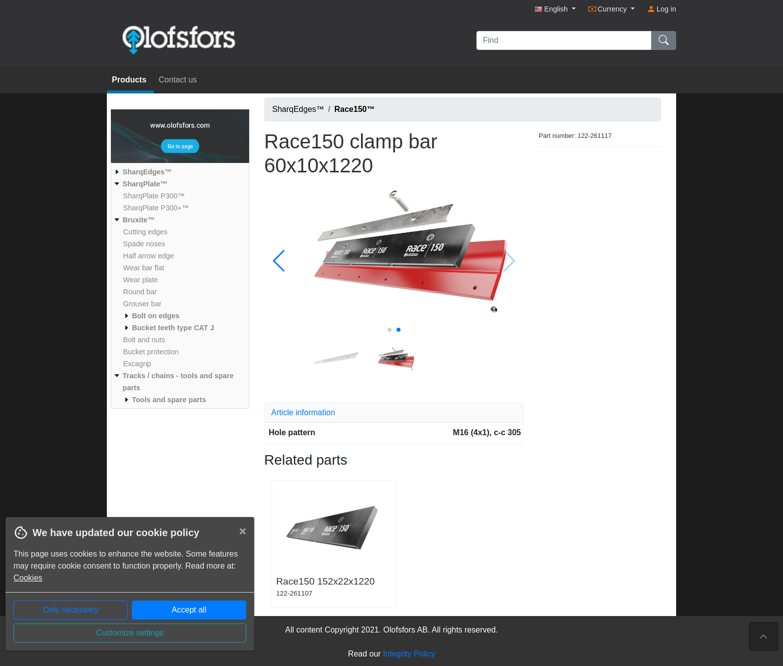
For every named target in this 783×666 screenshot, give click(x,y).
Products (130, 79)
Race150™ (355, 109)
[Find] (564, 40)
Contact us (178, 79)
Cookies (27, 578)
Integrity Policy (409, 654)
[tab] (394, 412)
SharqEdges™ (298, 109)
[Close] (242, 531)
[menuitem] (179, 172)
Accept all (189, 610)
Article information (303, 412)
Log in (661, 9)
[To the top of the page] (763, 636)
